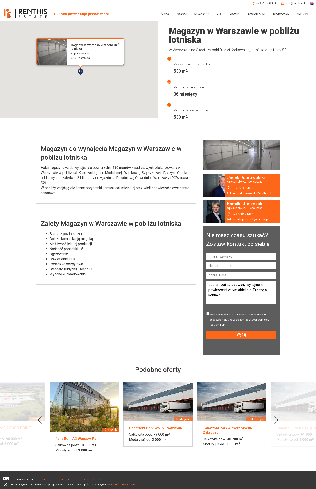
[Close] (118, 44)
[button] (93, 80)
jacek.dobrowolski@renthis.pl (253, 194)
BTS (219, 14)
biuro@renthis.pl (293, 3)
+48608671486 (243, 215)
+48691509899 (243, 189)
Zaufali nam (256, 14)
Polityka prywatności (123, 484)
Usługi (182, 14)
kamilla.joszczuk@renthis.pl (252, 220)
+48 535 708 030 (265, 3)
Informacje (281, 14)
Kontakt (303, 14)
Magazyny (201, 14)
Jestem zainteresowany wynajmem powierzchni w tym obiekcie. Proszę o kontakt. (241, 293)
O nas (165, 14)
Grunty (235, 14)
